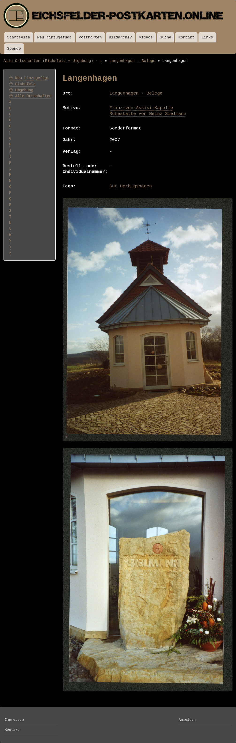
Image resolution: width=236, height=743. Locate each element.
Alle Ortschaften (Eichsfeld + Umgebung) (48, 61)
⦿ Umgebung (21, 90)
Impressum (14, 720)
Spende (14, 48)
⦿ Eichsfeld (22, 84)
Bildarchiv (120, 37)
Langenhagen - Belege (132, 61)
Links (207, 37)
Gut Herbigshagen (131, 186)
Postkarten (90, 37)
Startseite (18, 37)
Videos (146, 37)
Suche (165, 37)
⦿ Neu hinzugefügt (29, 78)
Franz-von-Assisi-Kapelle (141, 107)
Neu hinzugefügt (54, 37)
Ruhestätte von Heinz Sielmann (148, 113)
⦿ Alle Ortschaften (30, 96)
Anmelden (187, 720)
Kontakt (186, 37)
